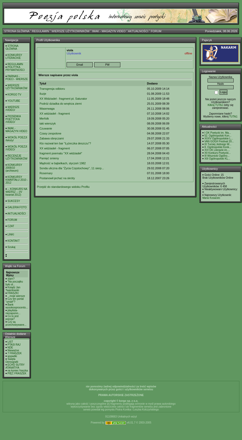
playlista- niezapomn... (12, 312)
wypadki (12, 356)
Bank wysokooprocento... (16, 306)
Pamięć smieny (49, 158)
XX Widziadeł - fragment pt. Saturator (63, 98)
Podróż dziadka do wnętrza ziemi (60, 103)
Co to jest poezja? (12, 317)
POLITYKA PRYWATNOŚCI (15, 68)
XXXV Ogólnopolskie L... (218, 138)
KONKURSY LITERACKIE (13, 56)
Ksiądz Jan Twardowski (12, 289)
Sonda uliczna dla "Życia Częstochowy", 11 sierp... (71, 168)
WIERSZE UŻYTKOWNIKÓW (71, 31)
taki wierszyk (47, 123)
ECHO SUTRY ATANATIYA (15, 366)
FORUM (156, 31)
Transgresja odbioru (52, 88)
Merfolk (44, 118)
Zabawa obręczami (51, 138)
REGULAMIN (40, 31)
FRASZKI (13, 293)
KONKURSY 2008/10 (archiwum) (13, 167)
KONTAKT (14, 240)
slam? (11, 278)
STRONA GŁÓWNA (16, 31)
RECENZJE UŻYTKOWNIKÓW (16, 157)
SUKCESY (14, 201)
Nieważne (13, 350)
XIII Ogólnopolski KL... (217, 158)
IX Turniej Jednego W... (217, 144)
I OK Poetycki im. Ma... (217, 132)
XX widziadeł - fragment (54, 113)
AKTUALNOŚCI (138, 31)
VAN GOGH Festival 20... (219, 141)
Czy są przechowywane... (15, 323)
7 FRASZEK (15, 353)
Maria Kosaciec (211, 197)
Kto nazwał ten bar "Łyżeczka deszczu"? (65, 143)
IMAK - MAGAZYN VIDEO (109, 31)
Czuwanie (45, 128)
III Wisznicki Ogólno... (216, 155)
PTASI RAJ (14, 344)
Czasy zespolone (50, 133)
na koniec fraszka (18, 370)
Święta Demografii (11, 360)
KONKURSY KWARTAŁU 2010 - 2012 (16, 180)
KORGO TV (14, 94)
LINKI (11, 234)
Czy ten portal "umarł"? (14, 300)
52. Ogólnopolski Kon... (217, 135)
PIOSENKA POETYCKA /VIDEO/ (13, 119)
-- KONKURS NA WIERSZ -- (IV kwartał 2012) (16, 192)
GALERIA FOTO (17, 207)
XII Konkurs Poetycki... (217, 152)
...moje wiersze (16, 296)
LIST (10, 341)
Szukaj (11, 247)
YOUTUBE (14, 100)
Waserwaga (47, 108)
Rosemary (45, 173)
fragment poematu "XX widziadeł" (60, 153)
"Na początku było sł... (14, 283)
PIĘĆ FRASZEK (17, 373)
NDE (10, 347)
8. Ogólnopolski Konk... (217, 147)
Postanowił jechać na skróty (57, 178)
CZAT (11, 226)
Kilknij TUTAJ (215, 105)
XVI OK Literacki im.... (217, 150)
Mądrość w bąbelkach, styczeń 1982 (62, 163)
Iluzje (42, 93)
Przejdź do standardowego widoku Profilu (63, 186)
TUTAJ (233, 116)
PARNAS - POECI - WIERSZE (16, 78)
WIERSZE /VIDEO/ (12, 108)
